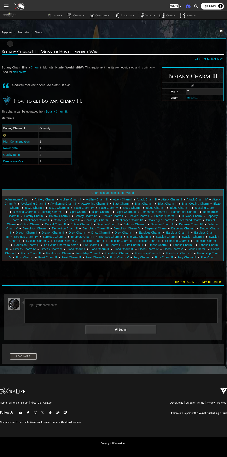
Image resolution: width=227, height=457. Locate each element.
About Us (36, 402)
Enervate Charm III (139, 236)
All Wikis (14, 402)
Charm (35, 67)
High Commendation (16, 141)
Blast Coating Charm (195, 203)
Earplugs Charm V (54, 236)
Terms (200, 402)
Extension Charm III (26, 245)
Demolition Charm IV (127, 228)
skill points (19, 72)
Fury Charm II (164, 257)
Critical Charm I (30, 224)
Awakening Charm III (94, 203)
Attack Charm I (122, 199)
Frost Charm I (25, 257)
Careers (190, 402)
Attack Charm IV (197, 199)
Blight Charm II (101, 212)
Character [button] (99, 15)
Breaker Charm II (139, 216)
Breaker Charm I (112, 216)
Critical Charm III (81, 224)
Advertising (176, 402)
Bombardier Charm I (153, 212)
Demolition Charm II (65, 228)
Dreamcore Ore (13, 161)
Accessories (23, 32)
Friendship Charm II (117, 253)
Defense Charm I (108, 224)
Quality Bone (11, 154)
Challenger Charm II (67, 220)
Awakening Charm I (33, 203)
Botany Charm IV (86, 216)
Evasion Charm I (166, 236)
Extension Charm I (177, 240)
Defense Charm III (162, 224)
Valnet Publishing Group (213, 413)
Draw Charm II (100, 232)
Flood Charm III (124, 249)
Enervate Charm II (110, 236)
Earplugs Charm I (150, 232)
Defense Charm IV (191, 224)
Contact (47, 402)
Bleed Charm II (155, 207)
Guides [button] (167, 15)
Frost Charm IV (95, 257)
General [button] (75, 15)
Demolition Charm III (95, 228)
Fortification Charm (58, 253)
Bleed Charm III (180, 207)
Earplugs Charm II (178, 232)
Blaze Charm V (108, 207)
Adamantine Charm (17, 199)
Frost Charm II (47, 257)
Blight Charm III (126, 212)
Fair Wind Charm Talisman (61, 245)
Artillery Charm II (70, 199)
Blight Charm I (78, 212)
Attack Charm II (147, 199)
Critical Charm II (55, 224)
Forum (24, 402)
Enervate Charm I (82, 236)
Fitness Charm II (183, 245)
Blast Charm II (144, 203)
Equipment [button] (124, 15)
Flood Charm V (173, 249)
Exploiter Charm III (148, 240)
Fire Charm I (91, 245)
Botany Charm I (34, 216)
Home (3, 402)
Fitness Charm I (158, 245)
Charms (38, 32)
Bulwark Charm (192, 216)
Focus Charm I (197, 249)
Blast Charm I (121, 203)
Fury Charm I (142, 257)
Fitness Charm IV (24, 249)
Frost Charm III (71, 257)
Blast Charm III (167, 203)
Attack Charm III (171, 199)
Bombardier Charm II (184, 212)
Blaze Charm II (34, 207)
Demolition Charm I (35, 228)
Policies (221, 402)
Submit (121, 329)
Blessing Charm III (52, 212)
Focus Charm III (31, 253)
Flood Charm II (99, 249)
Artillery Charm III (97, 199)
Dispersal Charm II (183, 228)
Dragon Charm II (26, 232)
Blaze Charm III (59, 207)
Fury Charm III (186, 257)
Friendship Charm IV (179, 253)
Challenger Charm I (36, 220)
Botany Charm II (56, 111)
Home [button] (54, 15)
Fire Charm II (112, 245)
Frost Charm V (119, 257)
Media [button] (188, 15)
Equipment (7, 32)
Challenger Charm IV (129, 220)
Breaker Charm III (165, 216)
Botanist (192, 97)
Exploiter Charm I (92, 240)
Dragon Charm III (53, 232)
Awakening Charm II (64, 203)
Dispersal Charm (156, 228)
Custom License (71, 422)
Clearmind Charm (190, 220)
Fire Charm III (134, 245)
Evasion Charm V (65, 240)
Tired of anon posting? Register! (198, 282)
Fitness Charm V (51, 249)
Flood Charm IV (148, 249)
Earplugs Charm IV (25, 236)
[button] (175, 6)
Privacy (210, 402)
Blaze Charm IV (84, 207)
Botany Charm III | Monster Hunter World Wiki (50, 51)
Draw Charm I (78, 232)
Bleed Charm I (132, 207)
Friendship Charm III (148, 253)
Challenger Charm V (161, 220)
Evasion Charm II (193, 236)
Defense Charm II (134, 224)
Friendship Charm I (87, 253)
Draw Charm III (124, 232)
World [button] (147, 15)
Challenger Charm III (97, 220)
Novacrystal (10, 148)
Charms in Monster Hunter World (113, 192)
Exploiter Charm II (120, 240)
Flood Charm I (76, 249)
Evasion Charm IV (38, 240)
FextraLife (177, 413)
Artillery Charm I (45, 199)
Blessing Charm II (24, 212)
